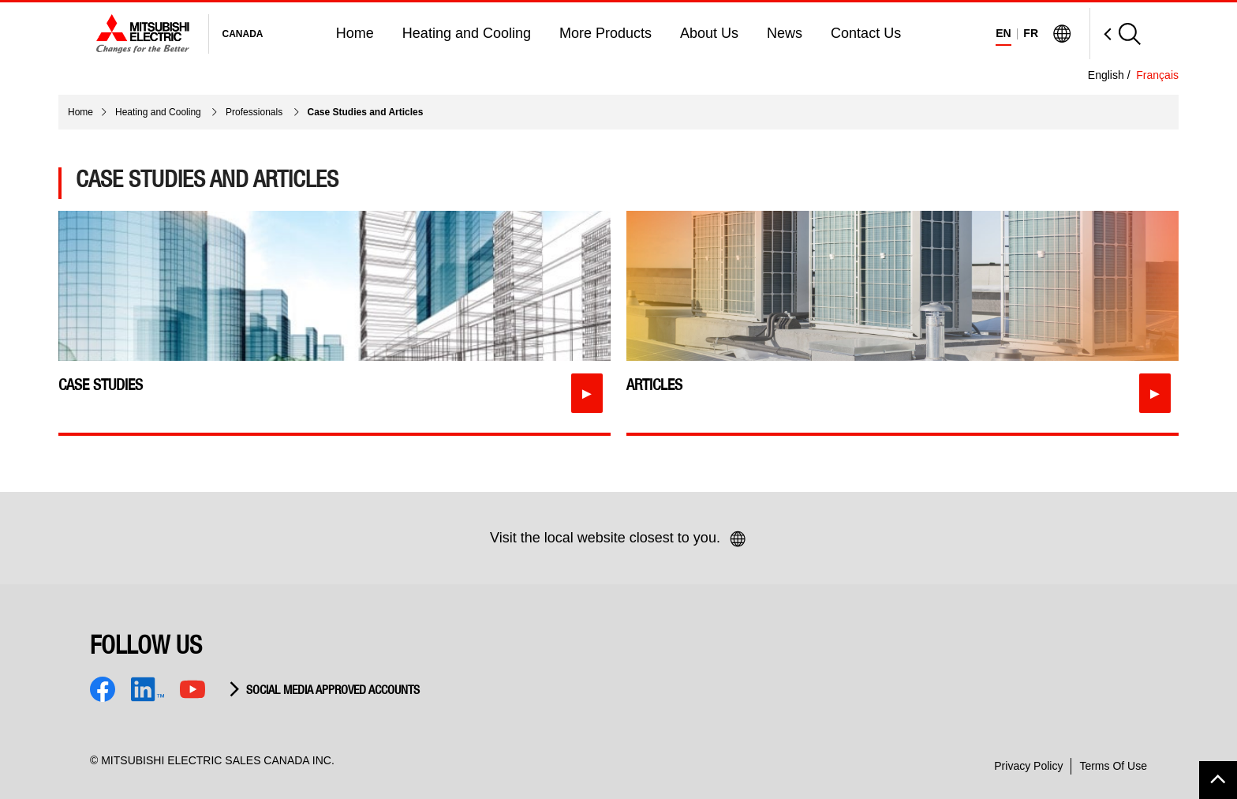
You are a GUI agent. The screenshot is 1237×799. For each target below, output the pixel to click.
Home (355, 33)
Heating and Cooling (466, 33)
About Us (709, 33)
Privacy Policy (1028, 766)
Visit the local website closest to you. (618, 539)
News (784, 33)
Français (1157, 75)
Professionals (255, 112)
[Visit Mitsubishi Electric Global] (1061, 34)
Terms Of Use (1113, 766)
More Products (605, 33)
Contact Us (866, 33)
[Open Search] (1115, 33)
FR (1030, 33)
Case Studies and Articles (366, 112)
